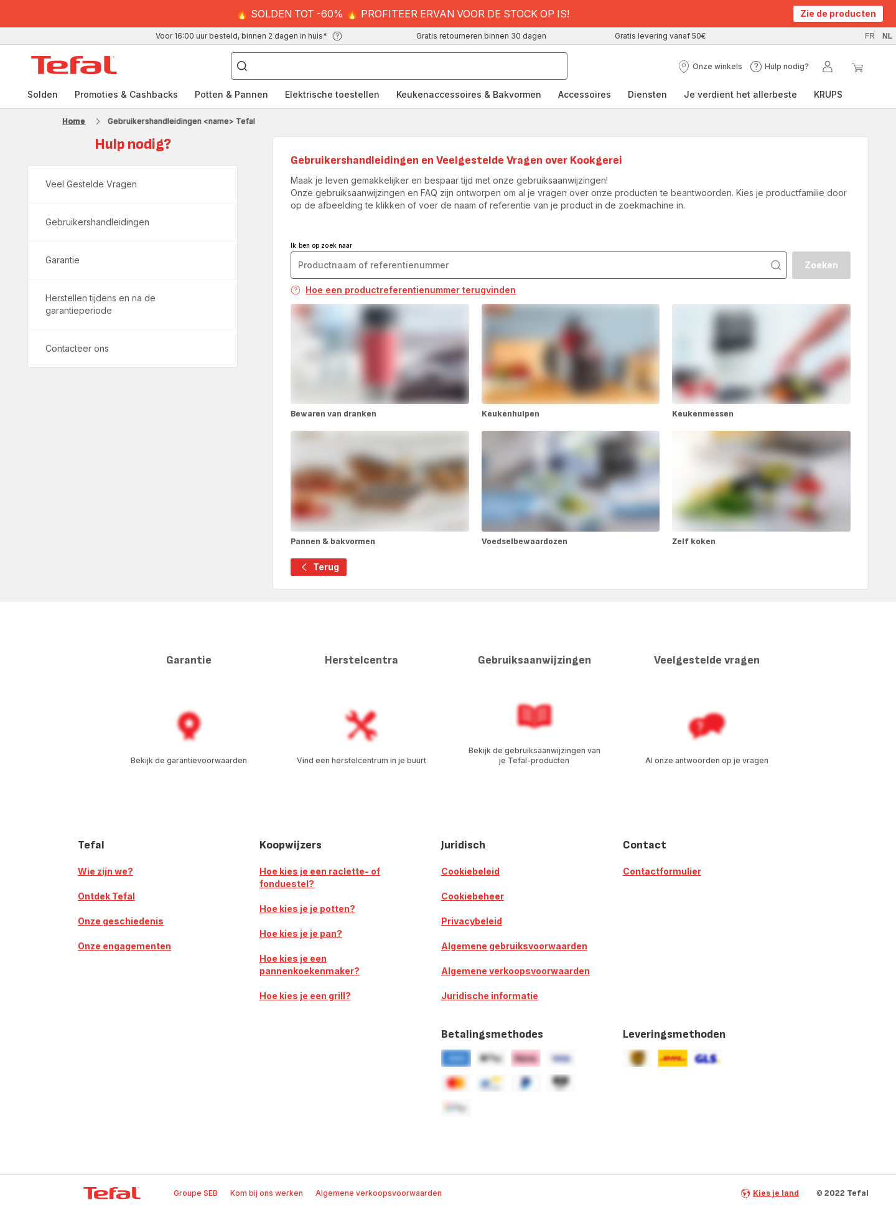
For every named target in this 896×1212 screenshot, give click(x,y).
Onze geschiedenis (121, 921)
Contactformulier (662, 871)
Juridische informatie (489, 995)
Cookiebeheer (472, 896)
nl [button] (887, 36)
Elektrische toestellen (332, 94)
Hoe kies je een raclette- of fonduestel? (319, 877)
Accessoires (584, 94)
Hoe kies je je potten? (307, 908)
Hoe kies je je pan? (300, 933)
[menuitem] (42, 94)
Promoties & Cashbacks (126, 94)
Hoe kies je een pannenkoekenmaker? (309, 964)
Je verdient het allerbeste (740, 94)
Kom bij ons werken (266, 1193)
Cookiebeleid (470, 871)
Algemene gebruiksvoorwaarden (514, 946)
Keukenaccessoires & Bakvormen (468, 94)
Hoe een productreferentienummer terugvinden (403, 289)
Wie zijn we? (105, 871)
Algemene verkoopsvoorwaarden (515, 970)
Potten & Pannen (231, 94)
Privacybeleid (471, 921)
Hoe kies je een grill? (305, 995)
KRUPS (828, 94)
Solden (42, 94)
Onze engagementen (124, 946)
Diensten (647, 94)
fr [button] (870, 36)
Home (73, 121)
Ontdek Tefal (106, 896)
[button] (710, 66)
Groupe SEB (196, 1193)
